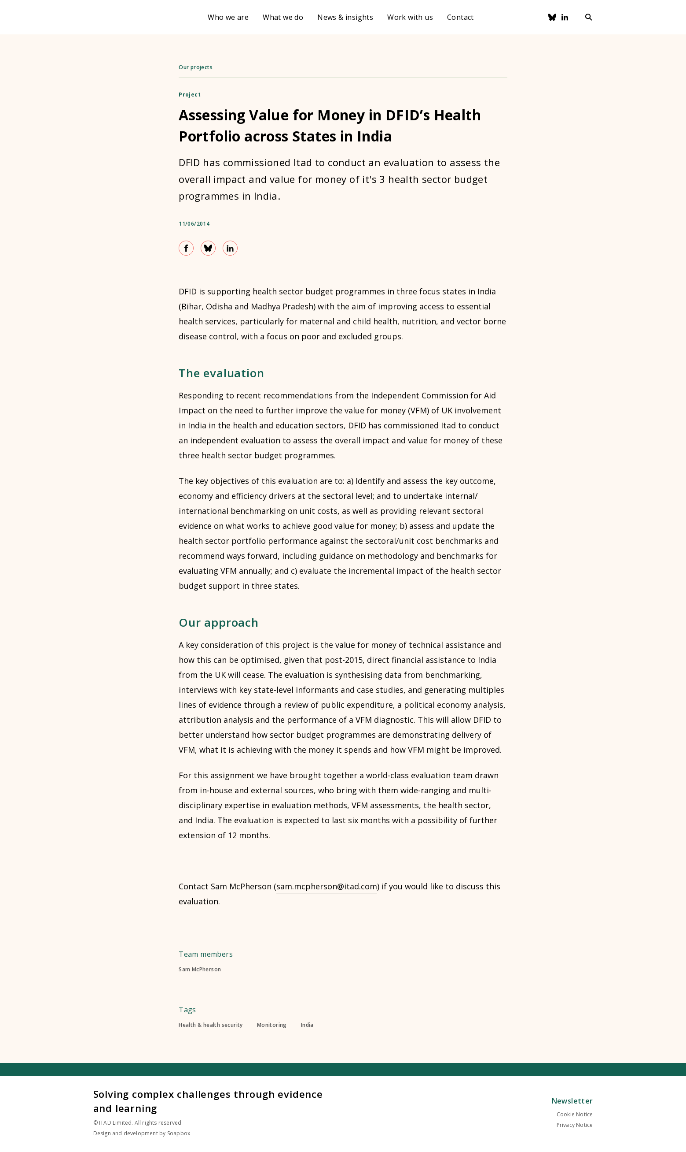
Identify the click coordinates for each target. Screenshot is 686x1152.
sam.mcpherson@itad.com (326, 886)
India (307, 1025)
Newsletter (572, 1101)
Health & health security (211, 1025)
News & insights (345, 17)
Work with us (410, 17)
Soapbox (178, 1133)
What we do (283, 17)
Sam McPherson (200, 969)
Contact (460, 17)
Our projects (196, 67)
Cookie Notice (575, 1114)
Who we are (228, 17)
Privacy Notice (575, 1125)
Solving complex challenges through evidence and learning (208, 1101)
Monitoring (272, 1025)
